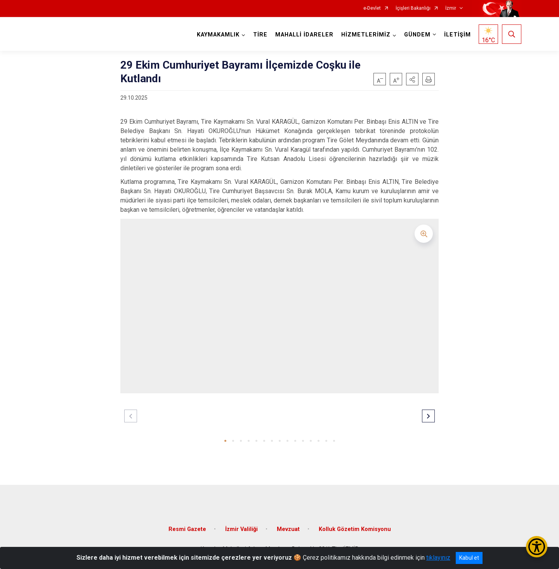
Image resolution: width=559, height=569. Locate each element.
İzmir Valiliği (241, 528)
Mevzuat (288, 528)
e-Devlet (372, 8)
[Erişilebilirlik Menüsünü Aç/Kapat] (536, 546)
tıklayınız (438, 557)
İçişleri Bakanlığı (413, 8)
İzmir (450, 8)
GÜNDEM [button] (417, 34)
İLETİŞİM (457, 34)
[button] (412, 79)
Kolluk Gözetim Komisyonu (355, 528)
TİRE (260, 34)
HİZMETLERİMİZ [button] (366, 34)
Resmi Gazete (187, 528)
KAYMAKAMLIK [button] (218, 34)
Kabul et (469, 558)
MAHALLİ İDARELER (304, 34)
